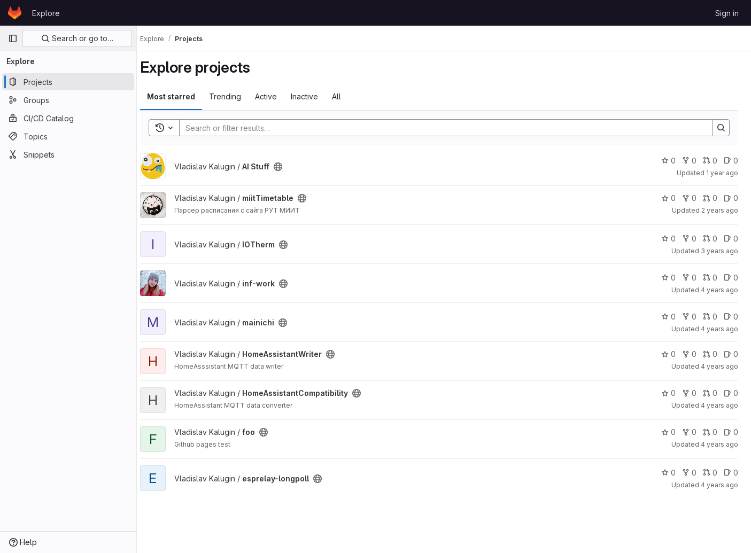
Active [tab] (276, 96)
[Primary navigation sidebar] (12, 38)
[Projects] (68, 81)
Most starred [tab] (181, 96)
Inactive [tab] (314, 96)
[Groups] (68, 99)
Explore (46, 13)
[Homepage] (15, 12)
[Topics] (68, 136)
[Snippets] (68, 154)
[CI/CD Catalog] (68, 118)
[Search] (445, 127)
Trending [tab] (235, 96)
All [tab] (346, 96)
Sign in (727, 13)
